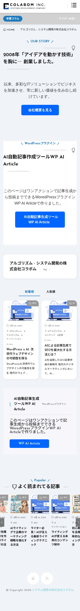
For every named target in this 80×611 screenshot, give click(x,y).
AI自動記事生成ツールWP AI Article (40, 219)
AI (74, 303)
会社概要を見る (40, 110)
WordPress (16, 331)
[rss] (47, 578)
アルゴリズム (12, 335)
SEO (34, 303)
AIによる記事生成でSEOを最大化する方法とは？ (58, 350)
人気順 (50, 292)
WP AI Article (29, 443)
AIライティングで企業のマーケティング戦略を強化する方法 (18, 536)
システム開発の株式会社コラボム (53, 590)
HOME (11, 30)
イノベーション (13, 339)
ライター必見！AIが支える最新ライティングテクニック (39, 536)
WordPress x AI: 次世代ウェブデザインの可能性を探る (19, 354)
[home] (33, 578)
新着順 (29, 292)
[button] (2, 522)
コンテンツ (50, 335)
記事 (61, 335)
